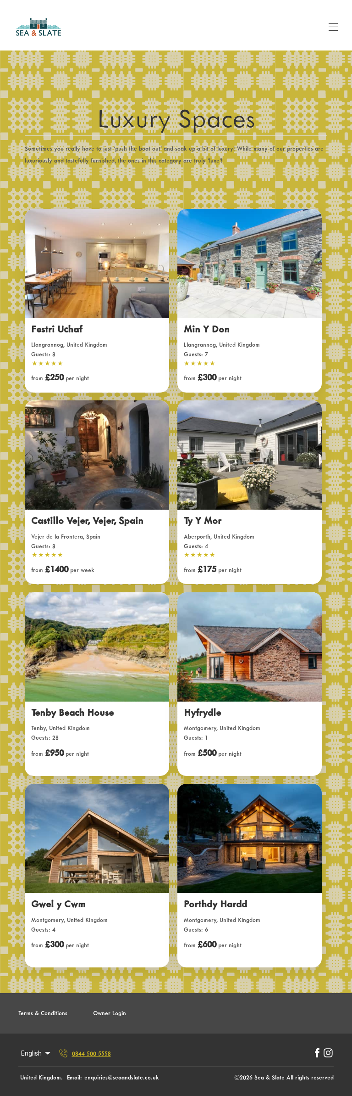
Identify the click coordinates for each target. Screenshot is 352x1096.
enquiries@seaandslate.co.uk (121, 1077)
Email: (74, 1077)
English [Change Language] (36, 1053)
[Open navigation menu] (333, 27)
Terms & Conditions (42, 1013)
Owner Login (109, 1013)
